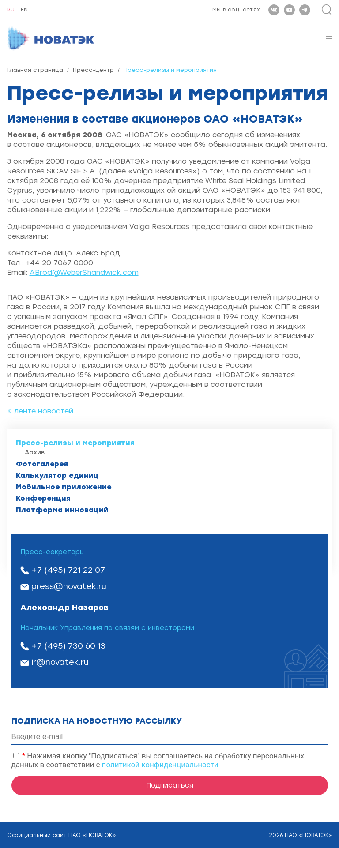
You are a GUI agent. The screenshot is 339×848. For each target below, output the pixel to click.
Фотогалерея (42, 464)
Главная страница (35, 70)
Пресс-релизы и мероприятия (75, 443)
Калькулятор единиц (57, 475)
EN (24, 10)
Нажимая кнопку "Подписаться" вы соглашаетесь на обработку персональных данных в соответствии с (158, 760)
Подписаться (169, 785)
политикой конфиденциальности (160, 764)
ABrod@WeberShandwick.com (84, 272)
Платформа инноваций (62, 510)
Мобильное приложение (63, 487)
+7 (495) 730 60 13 (68, 646)
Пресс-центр (93, 70)
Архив (35, 452)
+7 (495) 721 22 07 (68, 570)
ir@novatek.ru (60, 662)
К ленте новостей (40, 411)
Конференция (43, 498)
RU (11, 10)
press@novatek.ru (68, 586)
